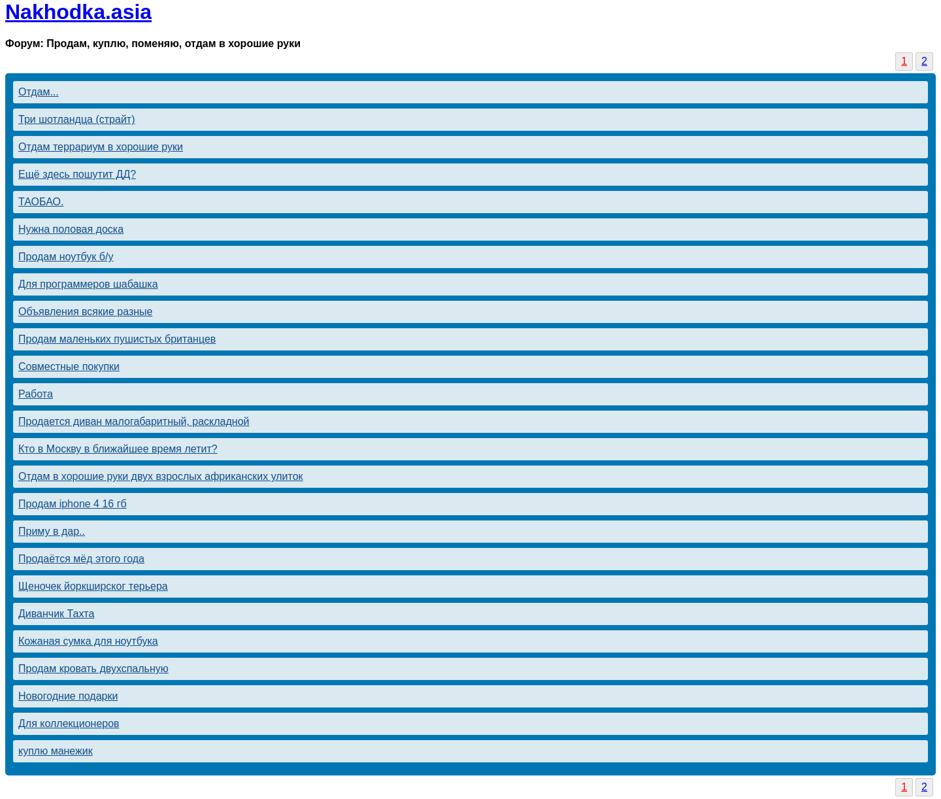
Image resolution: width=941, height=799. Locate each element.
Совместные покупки (69, 366)
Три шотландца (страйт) (76, 119)
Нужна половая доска (71, 229)
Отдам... (38, 91)
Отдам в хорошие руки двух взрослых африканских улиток (160, 476)
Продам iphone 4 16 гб (72, 503)
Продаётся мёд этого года (81, 558)
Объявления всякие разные (85, 311)
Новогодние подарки (68, 696)
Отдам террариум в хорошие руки (100, 146)
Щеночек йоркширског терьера (93, 586)
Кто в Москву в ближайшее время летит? (118, 448)
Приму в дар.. (51, 531)
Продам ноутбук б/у (65, 256)
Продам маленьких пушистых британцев (117, 339)
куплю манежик (55, 750)
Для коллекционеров (69, 723)
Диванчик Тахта (56, 613)
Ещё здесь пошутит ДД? (77, 174)
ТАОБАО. (40, 201)
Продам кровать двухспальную (93, 668)
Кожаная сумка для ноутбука (88, 641)
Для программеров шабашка (88, 284)
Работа (35, 394)
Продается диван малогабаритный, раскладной (134, 421)
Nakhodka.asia (78, 12)
